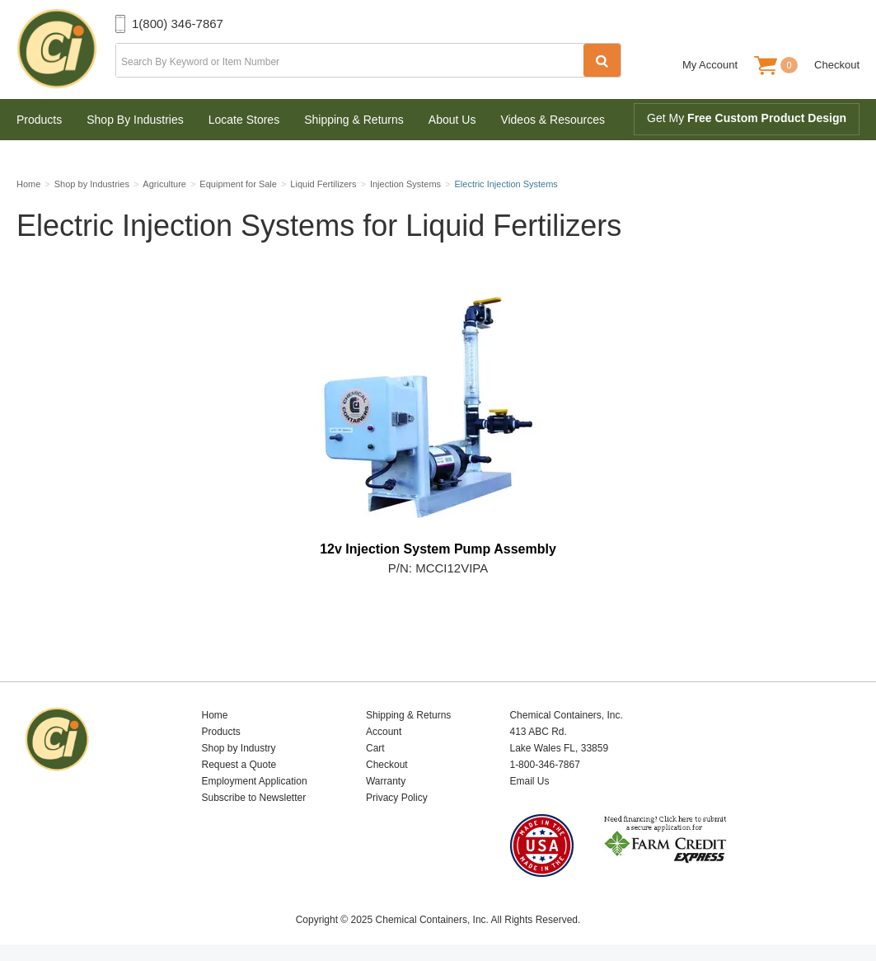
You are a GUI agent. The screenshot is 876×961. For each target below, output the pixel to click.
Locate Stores (243, 119)
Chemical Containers (65, 49)
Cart (375, 748)
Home (214, 715)
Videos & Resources (552, 119)
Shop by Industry (238, 748)
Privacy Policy (397, 797)
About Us (452, 119)
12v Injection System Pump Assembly (438, 549)
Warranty (385, 781)
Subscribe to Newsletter (253, 797)
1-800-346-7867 (544, 764)
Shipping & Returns (354, 119)
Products (39, 119)
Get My (746, 118)
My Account (710, 65)
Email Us (529, 781)
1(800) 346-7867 (177, 23)
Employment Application (254, 781)
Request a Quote (238, 764)
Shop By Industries (135, 119)
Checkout (837, 65)
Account (383, 731)
